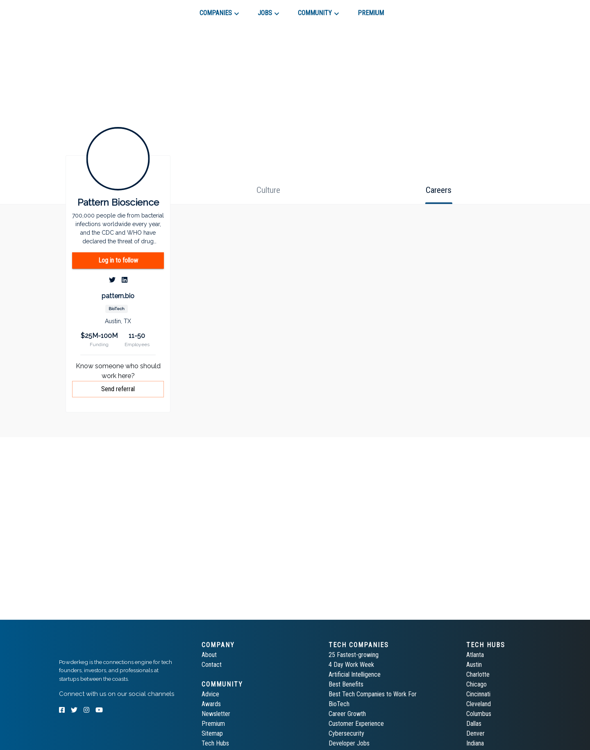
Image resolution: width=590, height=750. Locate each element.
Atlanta (475, 655)
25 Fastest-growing (354, 655)
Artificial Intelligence (355, 674)
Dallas (473, 723)
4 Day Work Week (351, 664)
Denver (475, 733)
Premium (213, 723)
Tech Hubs (215, 743)
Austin (474, 664)
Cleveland (478, 704)
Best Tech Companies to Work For (373, 694)
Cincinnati (478, 694)
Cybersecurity (346, 733)
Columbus (478, 714)
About (209, 655)
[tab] (88, 10)
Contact (212, 664)
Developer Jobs (349, 743)
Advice (210, 694)
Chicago (476, 684)
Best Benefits (346, 684)
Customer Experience (356, 723)
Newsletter (216, 714)
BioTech (339, 704)
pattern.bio (118, 296)
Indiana (475, 743)
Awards (211, 704)
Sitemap (212, 733)
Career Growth (347, 714)
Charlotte (478, 674)
